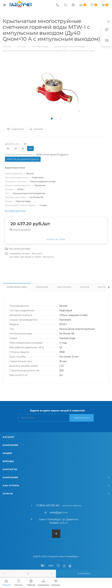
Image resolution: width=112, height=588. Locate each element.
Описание (42, 287)
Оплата (84, 287)
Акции (7, 453)
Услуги (8, 493)
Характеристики (17, 287)
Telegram (56, 533)
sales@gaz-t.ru (58, 512)
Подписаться (82, 418)
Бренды (8, 461)
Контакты (10, 469)
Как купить (64, 287)
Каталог (9, 437)
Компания (10, 445)
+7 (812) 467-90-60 (47, 505)
